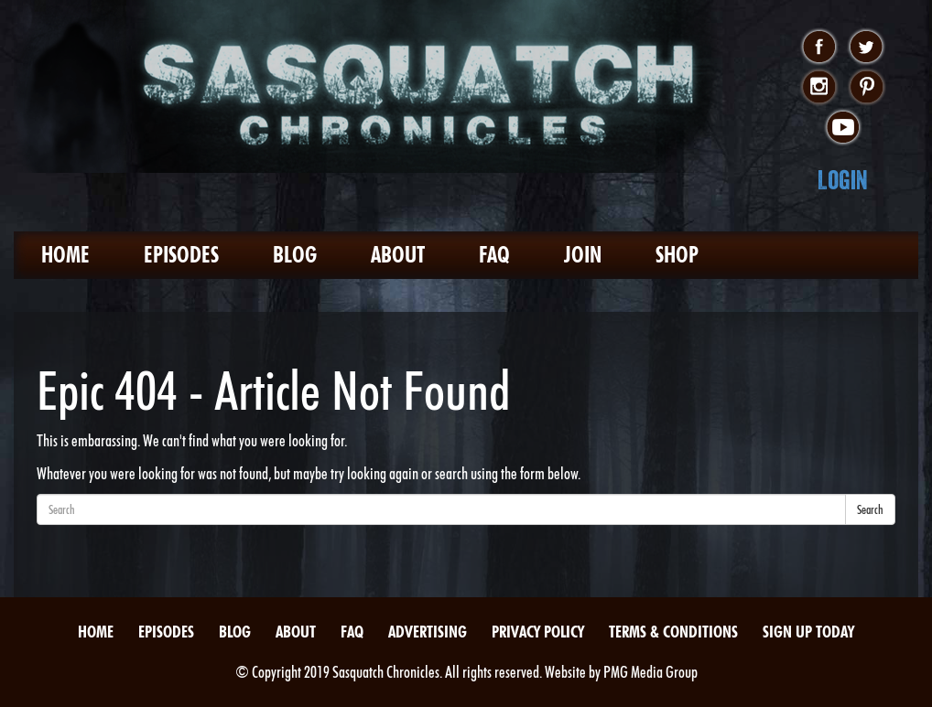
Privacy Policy (538, 631)
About (398, 254)
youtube (842, 128)
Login (843, 180)
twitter (866, 47)
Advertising (427, 631)
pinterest (866, 88)
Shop (677, 254)
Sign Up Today (808, 631)
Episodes (181, 254)
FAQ (494, 254)
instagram (819, 88)
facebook (819, 47)
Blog (295, 254)
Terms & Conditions (673, 631)
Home (65, 254)
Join (582, 254)
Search (870, 509)
